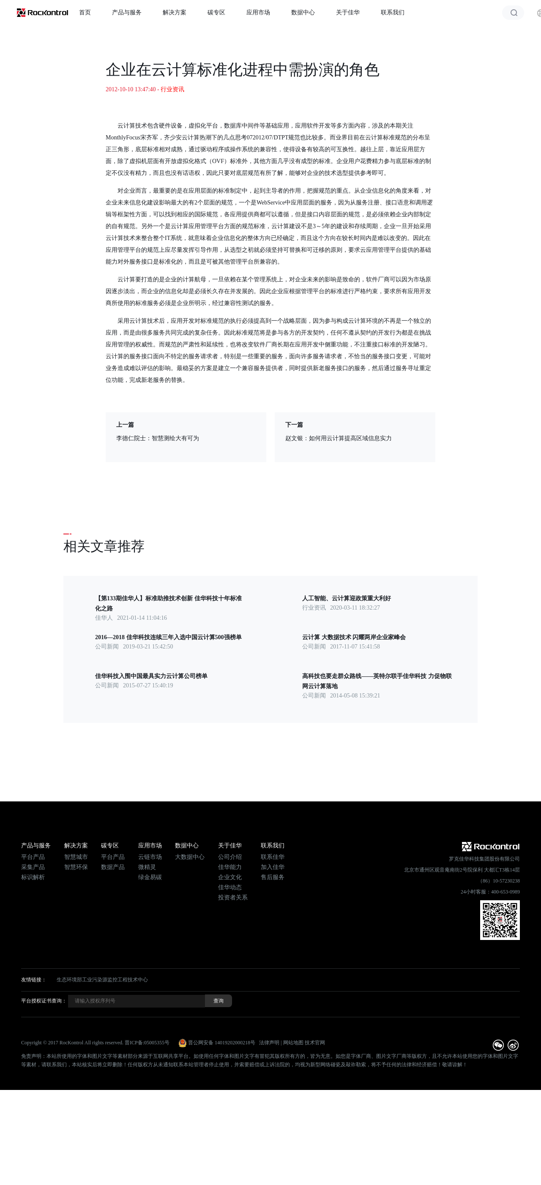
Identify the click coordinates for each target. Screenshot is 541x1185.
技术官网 (315, 1043)
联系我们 (392, 12)
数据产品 (113, 867)
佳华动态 (230, 887)
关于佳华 (348, 12)
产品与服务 (127, 12)
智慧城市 (76, 857)
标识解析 (33, 877)
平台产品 (33, 857)
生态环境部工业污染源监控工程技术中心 (102, 980)
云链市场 (150, 857)
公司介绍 (230, 857)
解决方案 (174, 12)
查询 (218, 1001)
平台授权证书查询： (44, 1001)
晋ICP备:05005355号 (147, 1043)
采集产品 (33, 867)
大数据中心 (190, 857)
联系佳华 (272, 857)
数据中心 (303, 12)
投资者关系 (233, 897)
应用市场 (258, 12)
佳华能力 (230, 867)
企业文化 (230, 877)
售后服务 (272, 877)
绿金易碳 (150, 877)
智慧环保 (76, 867)
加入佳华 (272, 867)
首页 (85, 12)
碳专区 (216, 12)
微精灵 (147, 867)
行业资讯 (172, 89)
